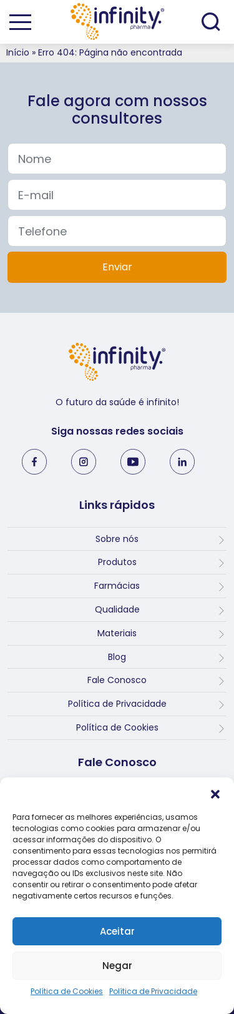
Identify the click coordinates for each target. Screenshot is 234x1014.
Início (17, 52)
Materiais (117, 633)
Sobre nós (117, 539)
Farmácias (117, 585)
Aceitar (117, 931)
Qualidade (117, 609)
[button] (215, 793)
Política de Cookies (67, 991)
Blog (117, 657)
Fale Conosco (117, 680)
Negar (117, 965)
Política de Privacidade (153, 991)
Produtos (117, 562)
